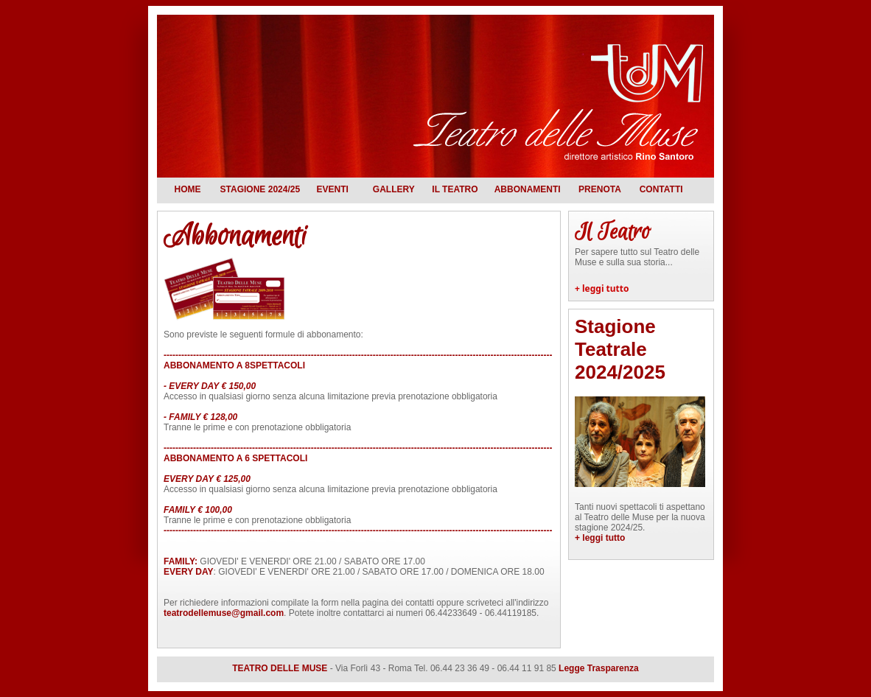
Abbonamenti (527, 189)
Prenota (599, 189)
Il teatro (455, 189)
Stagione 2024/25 (260, 189)
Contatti (661, 189)
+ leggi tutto (602, 288)
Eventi (332, 189)
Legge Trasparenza (599, 668)
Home (188, 189)
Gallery (394, 189)
